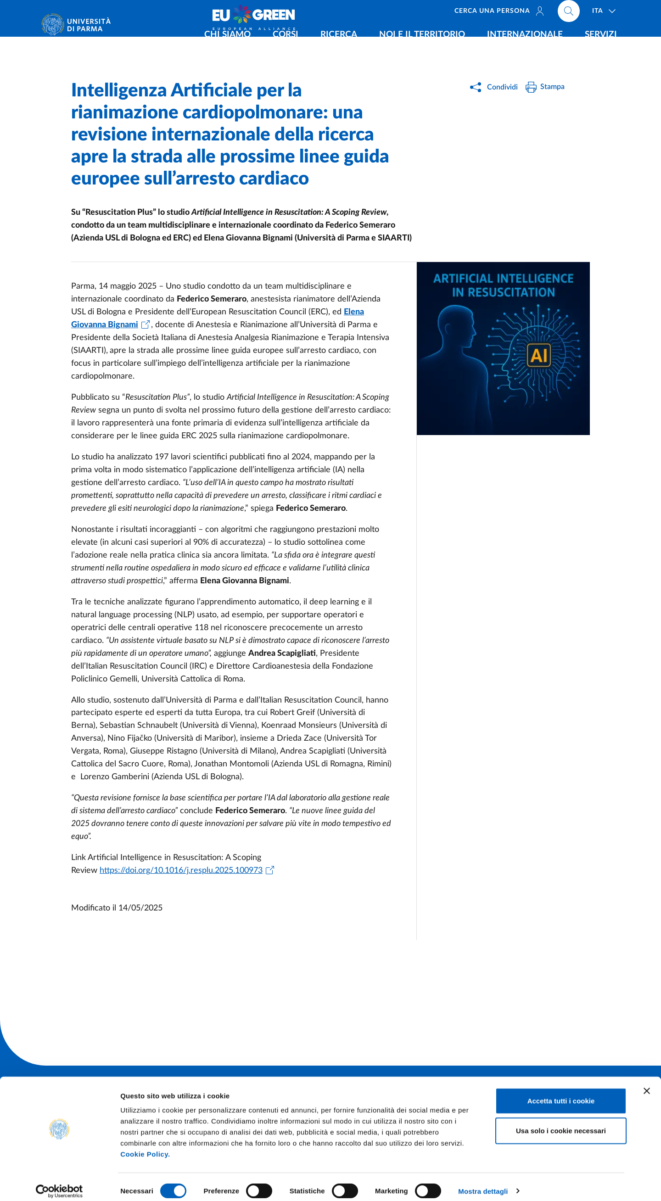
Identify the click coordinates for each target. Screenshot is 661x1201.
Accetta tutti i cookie (561, 1092)
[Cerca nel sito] (569, 14)
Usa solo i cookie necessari (561, 1123)
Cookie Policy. (145, 1146)
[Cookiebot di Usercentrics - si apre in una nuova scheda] (59, 1183)
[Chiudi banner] (647, 1082)
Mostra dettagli (483, 1183)
